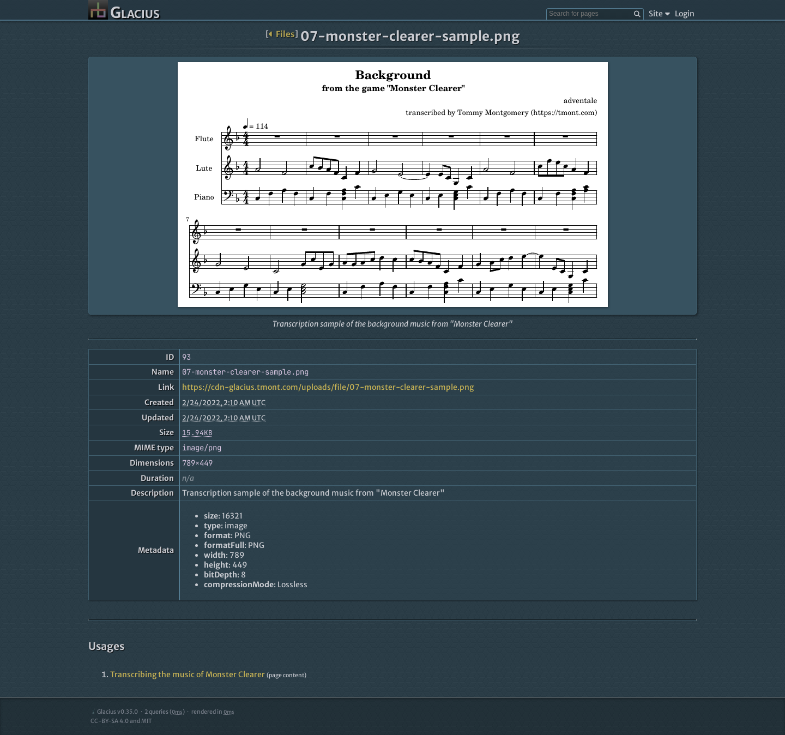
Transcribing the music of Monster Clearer (187, 674)
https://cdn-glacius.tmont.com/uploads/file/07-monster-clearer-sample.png (328, 387)
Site (659, 14)
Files (281, 34)
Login (685, 14)
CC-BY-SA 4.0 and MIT (121, 721)
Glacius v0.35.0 (114, 711)
